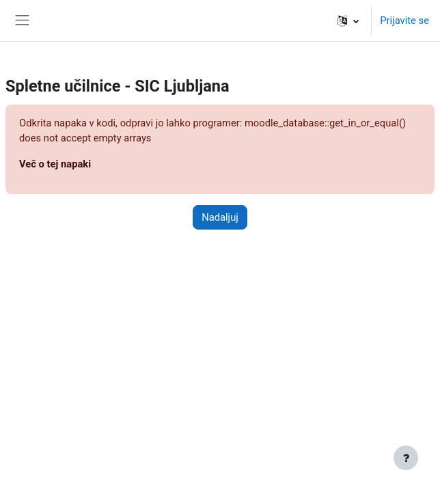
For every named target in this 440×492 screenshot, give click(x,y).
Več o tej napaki (55, 164)
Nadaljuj (220, 217)
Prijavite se (404, 20)
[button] (348, 20)
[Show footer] (406, 458)
